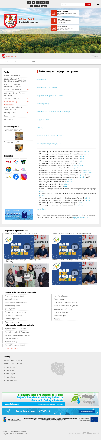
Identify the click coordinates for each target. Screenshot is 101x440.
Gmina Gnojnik (9, 374)
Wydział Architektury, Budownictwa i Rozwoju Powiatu (17, 337)
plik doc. (83, 177)
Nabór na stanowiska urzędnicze (66, 306)
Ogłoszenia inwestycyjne (63, 312)
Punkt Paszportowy (12, 322)
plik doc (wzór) (79, 168)
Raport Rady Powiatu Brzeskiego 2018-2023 (12, 85)
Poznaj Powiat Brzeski (12, 76)
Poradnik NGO (41, 209)
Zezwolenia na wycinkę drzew (16, 312)
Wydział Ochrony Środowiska (15, 345)
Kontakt (57, 319)
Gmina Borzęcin (10, 367)
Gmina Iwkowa (9, 377)
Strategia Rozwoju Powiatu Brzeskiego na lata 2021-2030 (15, 80)
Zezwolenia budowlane (13, 315)
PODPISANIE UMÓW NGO (13, 130)
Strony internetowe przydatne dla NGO (49, 136)
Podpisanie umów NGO (12, 142)
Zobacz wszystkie (11, 348)
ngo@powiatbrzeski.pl (80, 218)
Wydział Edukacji (11, 342)
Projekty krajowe (10, 113)
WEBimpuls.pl (91, 433)
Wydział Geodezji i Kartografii (15, 329)
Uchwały (40, 128)
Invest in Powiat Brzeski (13, 90)
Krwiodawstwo (9, 119)
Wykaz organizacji (43, 103)
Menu (95, 56)
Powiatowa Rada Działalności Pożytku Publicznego (53, 112)
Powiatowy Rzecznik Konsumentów (61, 297)
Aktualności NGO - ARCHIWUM (47, 87)
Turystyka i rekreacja (11, 99)
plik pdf (86, 151)
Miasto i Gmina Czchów (13, 364)
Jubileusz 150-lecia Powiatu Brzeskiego (14, 94)
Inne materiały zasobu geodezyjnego (13, 307)
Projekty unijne (9, 116)
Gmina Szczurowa (11, 380)
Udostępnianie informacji (63, 309)
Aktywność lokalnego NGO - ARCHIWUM (50, 96)
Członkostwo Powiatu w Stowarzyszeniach (13, 108)
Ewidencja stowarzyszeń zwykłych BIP (49, 144)
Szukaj (88, 4)
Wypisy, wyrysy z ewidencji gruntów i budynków (14, 297)
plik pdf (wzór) (78, 165)
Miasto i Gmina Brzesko (13, 360)
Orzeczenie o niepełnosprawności (66, 302)
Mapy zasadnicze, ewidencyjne (16, 302)
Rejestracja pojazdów (12, 319)
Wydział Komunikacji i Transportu (17, 332)
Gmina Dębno (9, 370)
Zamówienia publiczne (62, 316)
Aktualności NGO (42, 79)
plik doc (86, 154)
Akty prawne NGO (43, 120)
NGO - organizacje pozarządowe (11, 103)
